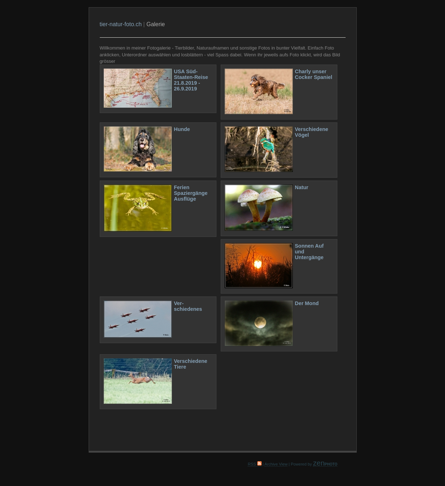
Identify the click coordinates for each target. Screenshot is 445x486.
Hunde (182, 129)
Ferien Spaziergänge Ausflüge (191, 193)
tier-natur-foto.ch (121, 24)
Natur (302, 187)
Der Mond (307, 303)
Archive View (275, 464)
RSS (254, 464)
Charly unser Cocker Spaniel (313, 74)
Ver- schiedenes (188, 306)
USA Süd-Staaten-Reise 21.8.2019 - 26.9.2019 (191, 80)
